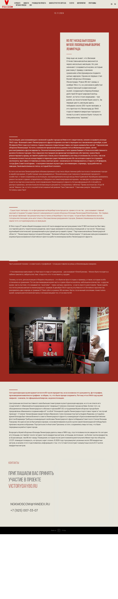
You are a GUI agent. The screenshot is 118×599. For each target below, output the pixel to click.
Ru (115, 4)
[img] (12, 520)
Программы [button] (92, 3)
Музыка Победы (21, 5)
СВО (31, 5)
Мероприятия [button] (81, 3)
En (111, 4)
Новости (26, 3)
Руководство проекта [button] (39, 3)
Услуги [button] (71, 3)
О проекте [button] (17, 3)
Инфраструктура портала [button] (57, 3)
